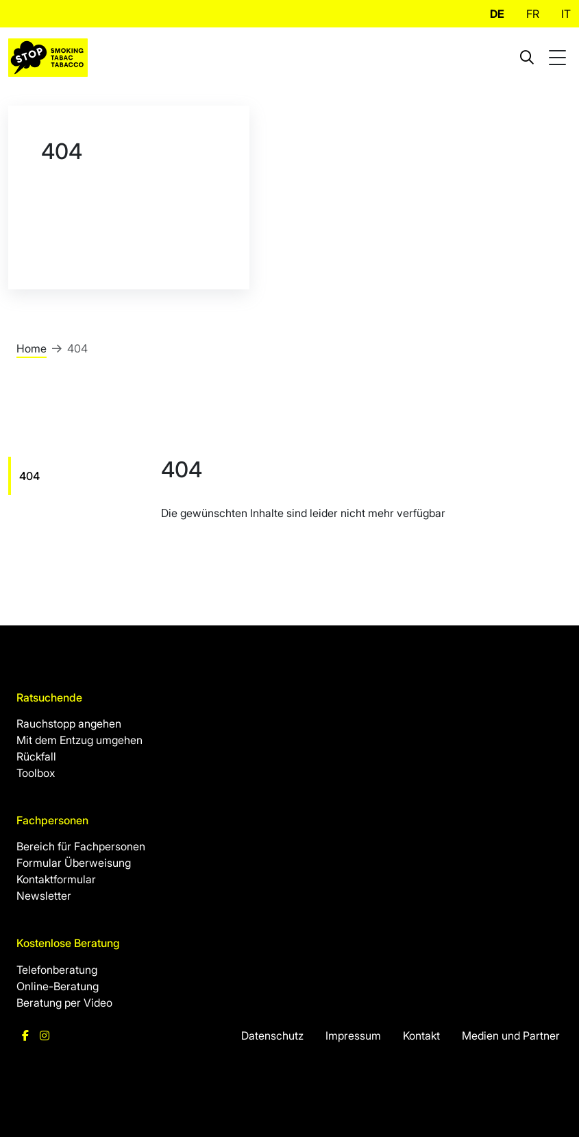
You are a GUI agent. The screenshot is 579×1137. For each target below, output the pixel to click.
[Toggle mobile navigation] (559, 58)
